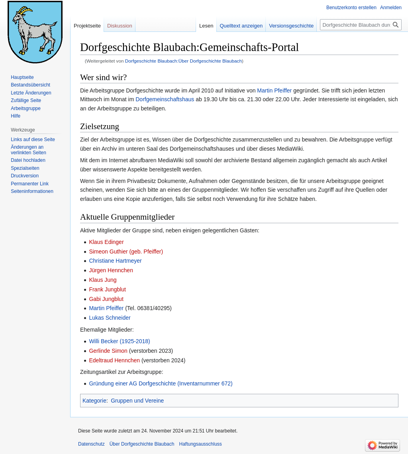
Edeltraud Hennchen (114, 360)
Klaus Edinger (106, 242)
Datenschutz (91, 444)
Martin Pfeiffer (274, 90)
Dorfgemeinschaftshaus (164, 99)
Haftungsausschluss (200, 444)
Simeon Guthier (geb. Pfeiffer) (126, 251)
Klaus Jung (102, 280)
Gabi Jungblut (106, 299)
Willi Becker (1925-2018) (119, 341)
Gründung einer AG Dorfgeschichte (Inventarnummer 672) (160, 383)
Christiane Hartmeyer (115, 260)
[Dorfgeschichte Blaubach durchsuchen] (361, 24)
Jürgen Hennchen (111, 270)
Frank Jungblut (107, 289)
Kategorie (94, 400)
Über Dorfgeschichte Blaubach (142, 444)
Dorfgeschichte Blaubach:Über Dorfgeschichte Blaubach (183, 60)
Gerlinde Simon (108, 351)
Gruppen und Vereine (137, 400)
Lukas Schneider (109, 317)
